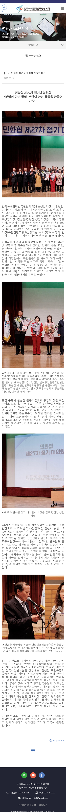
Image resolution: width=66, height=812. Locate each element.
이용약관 (43, 805)
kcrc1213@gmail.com (38, 798)
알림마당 (33, 45)
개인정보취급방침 (27, 805)
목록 (33, 750)
